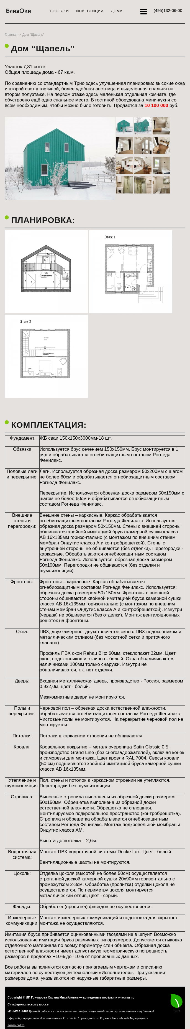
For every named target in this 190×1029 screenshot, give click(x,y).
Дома (117, 11)
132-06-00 (168, 10)
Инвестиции (89, 11)
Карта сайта (15, 1025)
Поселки (59, 11)
